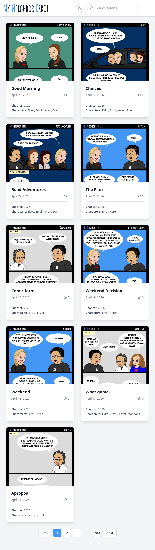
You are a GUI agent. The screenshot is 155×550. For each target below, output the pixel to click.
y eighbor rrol (26, 8)
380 (97, 533)
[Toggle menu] (149, 8)
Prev (45, 533)
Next (109, 533)
